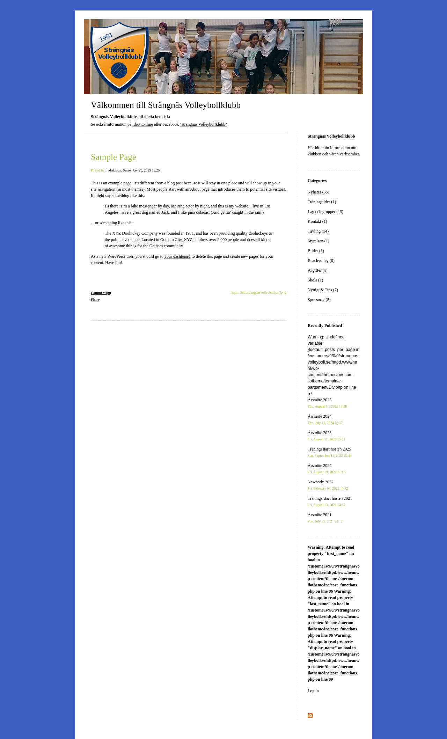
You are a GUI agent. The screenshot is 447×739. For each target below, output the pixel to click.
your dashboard (177, 256)
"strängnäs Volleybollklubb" (203, 124)
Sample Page (113, 157)
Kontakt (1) (317, 221)
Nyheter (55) (318, 192)
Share (95, 299)
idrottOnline (142, 124)
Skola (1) (315, 280)
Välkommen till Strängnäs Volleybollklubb (166, 105)
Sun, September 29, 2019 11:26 (138, 170)
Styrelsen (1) (318, 241)
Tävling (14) (318, 231)
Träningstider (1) (322, 201)
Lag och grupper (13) (325, 211)
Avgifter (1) (318, 270)
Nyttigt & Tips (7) (323, 289)
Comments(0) (101, 293)
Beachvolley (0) (321, 260)
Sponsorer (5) (319, 299)
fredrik (110, 170)
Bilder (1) (316, 250)
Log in (313, 690)
